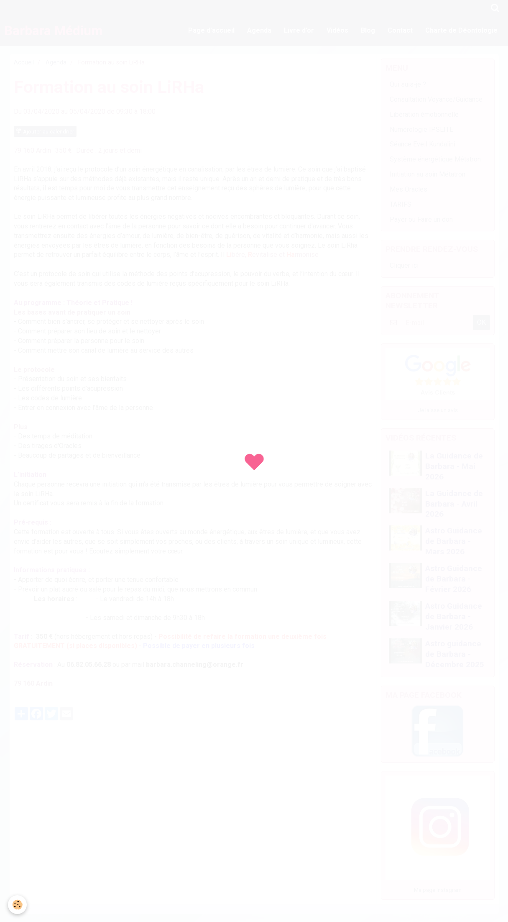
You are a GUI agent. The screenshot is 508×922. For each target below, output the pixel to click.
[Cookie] (17, 904)
